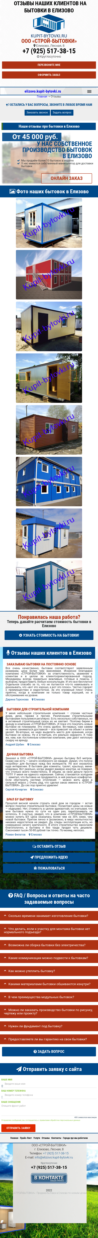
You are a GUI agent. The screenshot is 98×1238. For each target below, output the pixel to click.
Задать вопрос (62, 112)
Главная (14, 1138)
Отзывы (46, 1138)
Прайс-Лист (26, 1138)
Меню (89, 90)
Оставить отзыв (49, 846)
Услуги (36, 1138)
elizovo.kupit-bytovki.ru (43, 91)
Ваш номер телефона (13, 1090)
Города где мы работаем (75, 1138)
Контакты (56, 1138)
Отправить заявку (18, 1128)
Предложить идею (49, 857)
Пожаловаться (49, 868)
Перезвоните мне (49, 65)
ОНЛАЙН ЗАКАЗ (67, 178)
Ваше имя (6, 1079)
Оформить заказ (49, 75)
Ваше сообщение (11, 1102)
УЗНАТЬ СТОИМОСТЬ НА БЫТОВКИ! (49, 635)
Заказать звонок (37, 112)
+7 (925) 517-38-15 (49, 51)
